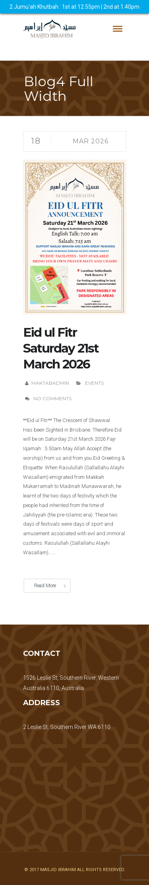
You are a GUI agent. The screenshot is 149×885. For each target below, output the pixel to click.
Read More (45, 585)
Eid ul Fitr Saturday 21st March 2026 (61, 348)
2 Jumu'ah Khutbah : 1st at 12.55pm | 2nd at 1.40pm (74, 7)
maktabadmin (50, 383)
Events (94, 383)
